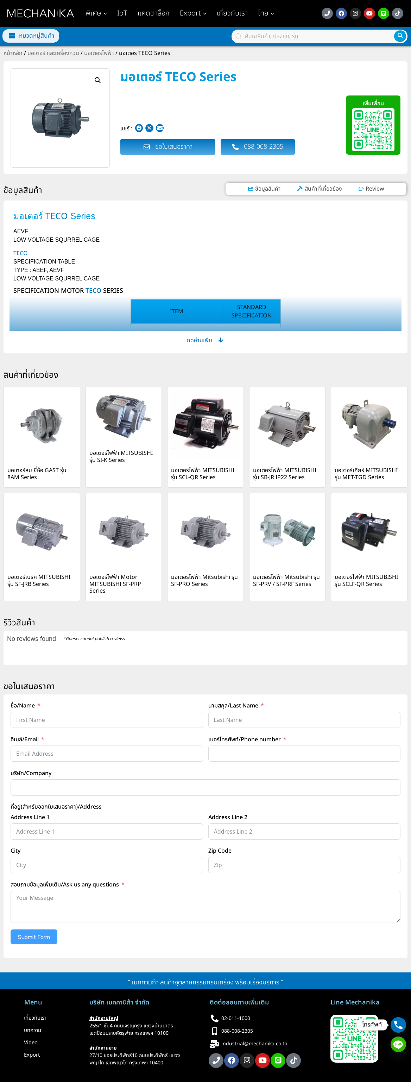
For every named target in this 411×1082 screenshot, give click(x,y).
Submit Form (34, 936)
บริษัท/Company (31, 773)
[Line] (398, 1044)
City (15, 851)
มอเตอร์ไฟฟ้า (99, 53)
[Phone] (398, 1025)
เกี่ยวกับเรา (232, 13)
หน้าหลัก (13, 53)
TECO (56, 216)
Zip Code (220, 851)
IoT (122, 13)
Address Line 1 (30, 817)
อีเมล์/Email (25, 739)
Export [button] (193, 13)
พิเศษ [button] (96, 13)
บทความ (32, 1030)
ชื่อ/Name (23, 705)
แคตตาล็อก (154, 13)
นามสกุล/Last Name (233, 705)
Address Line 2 (227, 817)
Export (32, 1055)
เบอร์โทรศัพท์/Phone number (244, 739)
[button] (266, 13)
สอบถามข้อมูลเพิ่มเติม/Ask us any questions (65, 884)
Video (31, 1043)
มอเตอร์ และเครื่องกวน (53, 53)
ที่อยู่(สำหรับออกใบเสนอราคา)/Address (56, 807)
